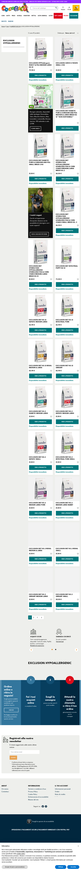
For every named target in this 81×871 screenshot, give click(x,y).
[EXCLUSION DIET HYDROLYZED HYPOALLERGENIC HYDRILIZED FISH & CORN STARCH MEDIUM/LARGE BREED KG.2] (67, 146)
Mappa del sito (33, 800)
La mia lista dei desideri (63, 802)
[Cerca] (44, 8)
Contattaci (5, 791)
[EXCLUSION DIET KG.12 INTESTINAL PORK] (67, 306)
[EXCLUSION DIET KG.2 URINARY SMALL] (67, 580)
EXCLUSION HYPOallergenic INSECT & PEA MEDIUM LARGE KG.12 (40, 65)
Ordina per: (61, 33)
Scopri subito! (35, 128)
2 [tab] (55, 649)
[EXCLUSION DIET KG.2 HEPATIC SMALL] (40, 443)
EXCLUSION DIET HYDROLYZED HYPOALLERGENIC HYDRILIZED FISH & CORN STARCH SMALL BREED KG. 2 (66, 218)
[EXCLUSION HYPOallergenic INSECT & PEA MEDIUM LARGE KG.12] (40, 49)
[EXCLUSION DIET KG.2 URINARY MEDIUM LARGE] (40, 580)
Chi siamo (4, 789)
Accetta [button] (73, 867)
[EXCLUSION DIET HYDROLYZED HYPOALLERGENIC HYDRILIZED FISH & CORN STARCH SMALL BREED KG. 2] (67, 200)
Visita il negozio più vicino (39, 234)
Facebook (43, 810)
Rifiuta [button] (60, 867)
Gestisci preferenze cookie (37, 802)
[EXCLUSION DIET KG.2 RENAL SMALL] (67, 534)
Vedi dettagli (60, 641)
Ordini (57, 791)
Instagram (46, 810)
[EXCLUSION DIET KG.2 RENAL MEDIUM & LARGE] (40, 534)
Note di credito (60, 794)
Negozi (3, 794)
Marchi (3, 797)
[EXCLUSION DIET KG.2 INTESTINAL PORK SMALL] (67, 443)
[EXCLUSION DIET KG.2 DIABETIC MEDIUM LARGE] (40, 397)
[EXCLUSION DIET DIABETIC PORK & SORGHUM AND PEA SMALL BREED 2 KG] (40, 146)
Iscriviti (13, 757)
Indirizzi (57, 797)
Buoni (57, 800)
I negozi (11, 710)
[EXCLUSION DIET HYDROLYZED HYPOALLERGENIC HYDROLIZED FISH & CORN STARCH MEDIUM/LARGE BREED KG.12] (40, 252)
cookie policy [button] (21, 854)
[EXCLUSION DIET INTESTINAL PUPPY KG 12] (67, 252)
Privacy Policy (33, 791)
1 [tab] (52, 649)
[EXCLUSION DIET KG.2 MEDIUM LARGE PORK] (40, 489)
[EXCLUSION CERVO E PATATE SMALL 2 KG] (67, 49)
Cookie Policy (32, 794)
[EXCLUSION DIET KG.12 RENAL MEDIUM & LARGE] (40, 351)
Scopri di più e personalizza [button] (14, 867)
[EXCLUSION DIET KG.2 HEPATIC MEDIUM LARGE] (67, 397)
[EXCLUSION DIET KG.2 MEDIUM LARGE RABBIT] (67, 489)
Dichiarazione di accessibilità (38, 797)
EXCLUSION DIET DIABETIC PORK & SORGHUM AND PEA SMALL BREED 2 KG (39, 162)
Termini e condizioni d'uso (37, 789)
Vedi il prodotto (40, 75)
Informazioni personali (63, 789)
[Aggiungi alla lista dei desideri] (51, 70)
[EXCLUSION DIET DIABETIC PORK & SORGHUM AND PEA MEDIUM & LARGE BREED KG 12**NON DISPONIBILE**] (67, 97)
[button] (78, 846)
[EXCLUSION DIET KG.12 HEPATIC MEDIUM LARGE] (40, 306)
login (8, 715)
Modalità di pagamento (37, 645)
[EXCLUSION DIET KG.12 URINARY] (67, 351)
